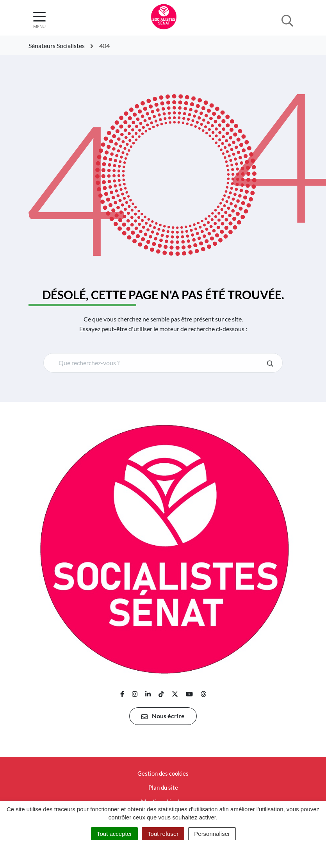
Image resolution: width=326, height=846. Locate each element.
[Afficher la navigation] (39, 20)
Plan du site (163, 787)
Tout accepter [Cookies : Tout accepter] (114, 833)
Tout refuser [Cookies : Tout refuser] (163, 833)
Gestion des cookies (163, 773)
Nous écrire (163, 716)
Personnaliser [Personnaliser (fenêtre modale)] (212, 833)
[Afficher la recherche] (287, 20)
